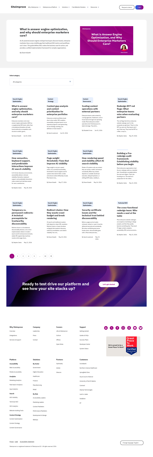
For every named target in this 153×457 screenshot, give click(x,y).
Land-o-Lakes (84, 394)
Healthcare (36, 376)
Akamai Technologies (86, 390)
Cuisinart (82, 385)
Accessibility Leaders (39, 398)
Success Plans (84, 340)
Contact (35, 340)
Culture (58, 335)
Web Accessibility (15, 367)
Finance (35, 381)
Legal (16, 442)
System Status (84, 348)
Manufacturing (37, 385)
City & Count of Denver (86, 377)
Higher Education (38, 372)
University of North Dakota (88, 381)
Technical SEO (14, 402)
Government (36, 367)
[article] (76, 41)
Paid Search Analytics (16, 385)
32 (46, 255)
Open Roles (59, 344)
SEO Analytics (14, 406)
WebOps (35, 420)
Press (34, 335)
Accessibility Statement (27, 442)
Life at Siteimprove (61, 331)
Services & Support (15, 340)
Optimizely (59, 364)
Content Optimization (16, 419)
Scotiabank (83, 364)
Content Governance (16, 428)
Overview (12, 331)
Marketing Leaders (38, 402)
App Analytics (14, 389)
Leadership (36, 331)
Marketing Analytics (15, 380)
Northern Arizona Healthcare (88, 368)
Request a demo (127, 7)
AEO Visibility (14, 397)
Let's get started (109, 284)
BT (80, 403)
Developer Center (85, 344)
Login (139, 7)
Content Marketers (38, 406)
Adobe (58, 368)
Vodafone (82, 399)
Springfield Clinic (85, 372)
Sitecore (58, 372)
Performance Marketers (40, 411)
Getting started (84, 331)
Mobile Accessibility (16, 372)
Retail (34, 389)
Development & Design (40, 415)
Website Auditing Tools (16, 410)
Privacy (12, 442)
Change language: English (130, 443)
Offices (58, 340)
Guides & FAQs (84, 335)
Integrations (13, 335)
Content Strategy (15, 423)
